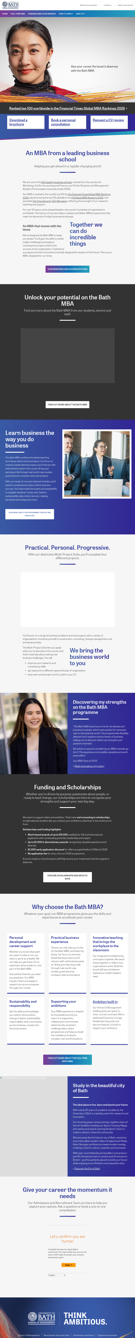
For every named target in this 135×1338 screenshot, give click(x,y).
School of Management (10, 5)
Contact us (107, 5)
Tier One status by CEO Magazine (50, 201)
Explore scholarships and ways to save (67, 877)
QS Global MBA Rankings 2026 (87, 197)
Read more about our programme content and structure (30, 514)
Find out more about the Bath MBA (67, 404)
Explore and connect (125, 5)
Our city (80, 13)
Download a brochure (83, 1335)
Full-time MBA (18, 13)
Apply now (90, 78)
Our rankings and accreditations (67, 269)
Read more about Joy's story (89, 766)
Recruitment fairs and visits (56, 1335)
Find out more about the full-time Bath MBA (67, 1060)
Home (5, 13)
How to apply (66, 13)
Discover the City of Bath (87, 1168)
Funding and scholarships (42, 13)
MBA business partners (88, 5)
